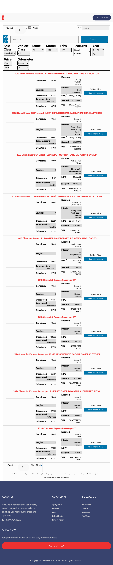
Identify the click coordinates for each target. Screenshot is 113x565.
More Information (95, 93)
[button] (3, 17)
